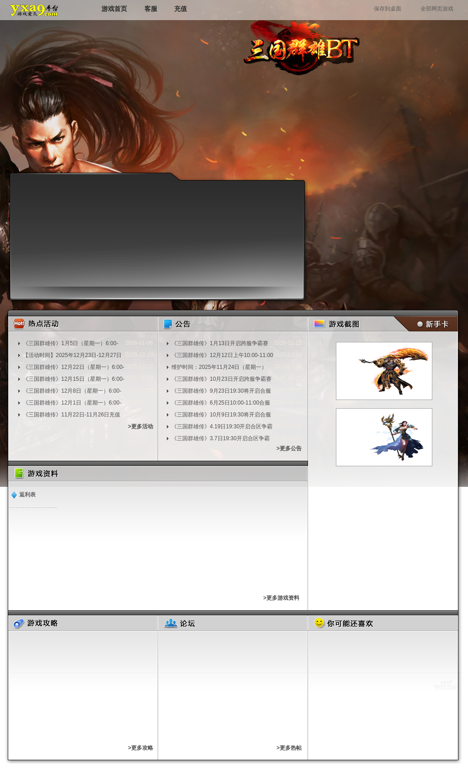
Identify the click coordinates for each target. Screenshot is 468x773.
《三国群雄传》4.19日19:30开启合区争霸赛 (221, 426)
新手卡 (423, 324)
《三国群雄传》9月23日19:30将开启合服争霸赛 (221, 391)
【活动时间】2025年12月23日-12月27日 (72, 355)
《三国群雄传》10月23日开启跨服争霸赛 (221, 379)
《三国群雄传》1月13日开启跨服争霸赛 (219, 343)
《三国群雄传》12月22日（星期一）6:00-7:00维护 (73, 367)
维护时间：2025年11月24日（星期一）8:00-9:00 (219, 367)
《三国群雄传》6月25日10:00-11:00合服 (220, 403)
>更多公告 (289, 448)
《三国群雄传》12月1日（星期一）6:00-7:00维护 (72, 403)
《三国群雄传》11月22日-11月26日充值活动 (71, 414)
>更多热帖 (289, 748)
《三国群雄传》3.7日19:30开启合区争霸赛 (220, 438)
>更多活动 (140, 426)
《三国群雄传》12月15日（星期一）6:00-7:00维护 (73, 379)
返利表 (27, 494)
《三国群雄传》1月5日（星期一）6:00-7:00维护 (70, 343)
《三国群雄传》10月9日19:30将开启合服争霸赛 (221, 414)
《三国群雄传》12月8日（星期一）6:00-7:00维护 (72, 391)
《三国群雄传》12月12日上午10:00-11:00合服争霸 (222, 355)
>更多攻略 (140, 748)
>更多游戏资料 (281, 598)
